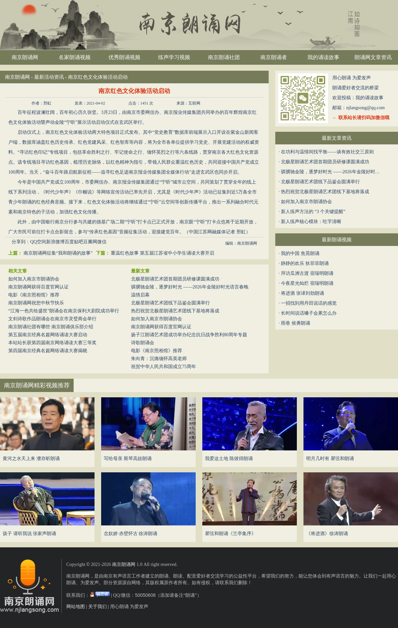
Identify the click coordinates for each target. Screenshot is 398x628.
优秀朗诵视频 (124, 57)
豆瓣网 (90, 241)
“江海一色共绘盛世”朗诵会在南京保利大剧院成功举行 (63, 310)
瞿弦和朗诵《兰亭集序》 (230, 533)
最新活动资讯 (49, 77)
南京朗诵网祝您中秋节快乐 (36, 302)
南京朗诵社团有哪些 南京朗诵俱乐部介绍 (50, 326)
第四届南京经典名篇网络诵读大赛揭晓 (47, 350)
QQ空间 (38, 241)
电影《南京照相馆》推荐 (33, 294)
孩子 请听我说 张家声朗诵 (29, 533)
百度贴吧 (74, 241)
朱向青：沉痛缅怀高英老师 (159, 358)
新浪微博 (55, 241)
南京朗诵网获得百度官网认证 (38, 286)
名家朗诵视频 (75, 57)
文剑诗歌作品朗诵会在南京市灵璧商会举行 (52, 318)
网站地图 (75, 606)
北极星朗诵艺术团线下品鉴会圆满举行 (170, 302)
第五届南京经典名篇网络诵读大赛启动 (47, 334)
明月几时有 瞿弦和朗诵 (330, 458)
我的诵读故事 (323, 57)
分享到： (21, 241)
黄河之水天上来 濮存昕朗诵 (31, 458)
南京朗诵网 (25, 57)
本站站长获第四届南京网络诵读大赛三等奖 (52, 342)
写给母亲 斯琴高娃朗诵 (128, 458)
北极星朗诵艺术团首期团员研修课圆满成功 (175, 278)
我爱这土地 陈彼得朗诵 (229, 458)
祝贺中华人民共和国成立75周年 (163, 366)
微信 (101, 241)
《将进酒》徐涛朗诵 (327, 533)
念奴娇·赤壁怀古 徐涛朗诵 (130, 533)
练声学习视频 (174, 57)
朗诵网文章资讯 (373, 57)
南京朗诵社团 (224, 57)
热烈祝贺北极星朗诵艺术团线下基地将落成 (175, 310)
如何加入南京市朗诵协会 (33, 278)
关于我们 (97, 606)
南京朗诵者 (273, 57)
